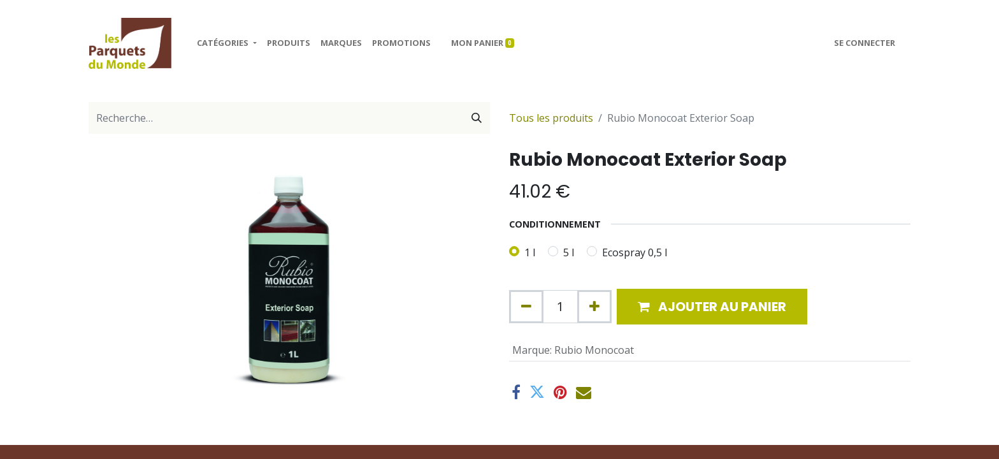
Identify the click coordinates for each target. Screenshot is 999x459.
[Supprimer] (526, 306)
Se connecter (864, 42)
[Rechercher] (476, 118)
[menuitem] (288, 43)
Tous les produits (551, 118)
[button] (712, 306)
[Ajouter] (594, 306)
